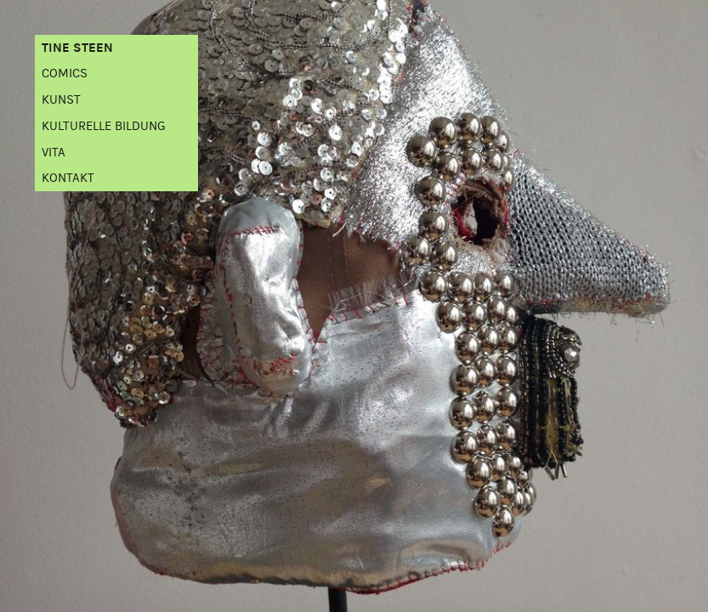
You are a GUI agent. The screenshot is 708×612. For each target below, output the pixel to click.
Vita (53, 152)
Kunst (61, 100)
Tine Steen (77, 48)
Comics (65, 73)
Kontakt (68, 178)
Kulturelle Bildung (104, 126)
